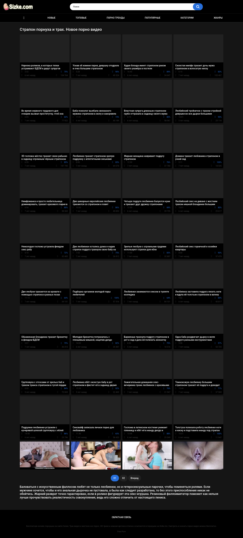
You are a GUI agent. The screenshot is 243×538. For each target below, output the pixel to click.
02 (123, 478)
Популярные (152, 17)
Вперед (134, 478)
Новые (51, 17)
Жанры (218, 17)
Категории (187, 17)
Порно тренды (116, 17)
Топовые (81, 17)
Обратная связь (121, 517)
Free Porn (121, 531)
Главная (24, 18)
